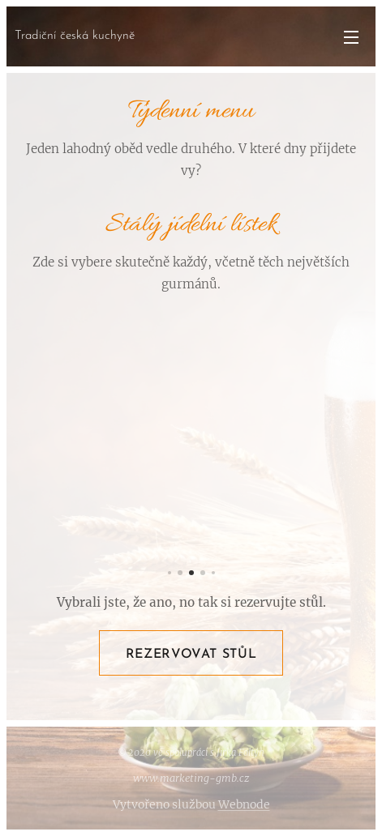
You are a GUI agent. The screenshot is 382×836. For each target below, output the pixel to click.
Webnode (244, 804)
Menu (351, 37)
